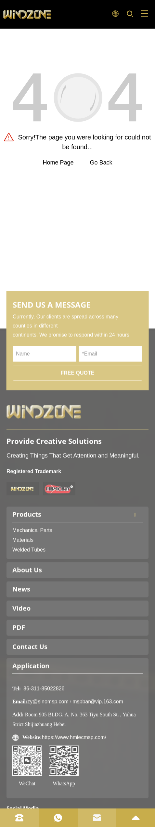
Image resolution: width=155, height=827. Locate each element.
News (21, 617)
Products (77, 542)
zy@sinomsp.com (48, 729)
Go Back (101, 162)
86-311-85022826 (43, 716)
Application (30, 693)
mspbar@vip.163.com (97, 729)
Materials (22, 568)
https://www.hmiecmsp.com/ (74, 765)
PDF (18, 655)
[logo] (27, 14)
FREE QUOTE (77, 401)
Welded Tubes (28, 578)
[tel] (19, 817)
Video (21, 636)
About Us (27, 598)
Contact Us (29, 674)
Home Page (58, 162)
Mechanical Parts (32, 558)
